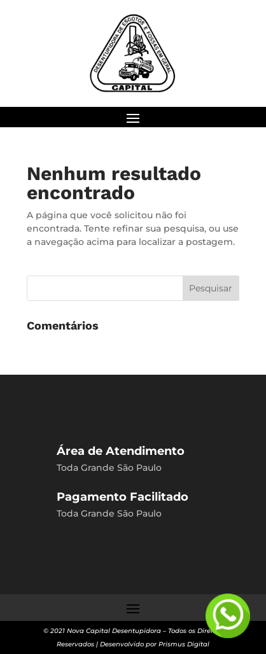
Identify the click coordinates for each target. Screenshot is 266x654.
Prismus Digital (183, 644)
